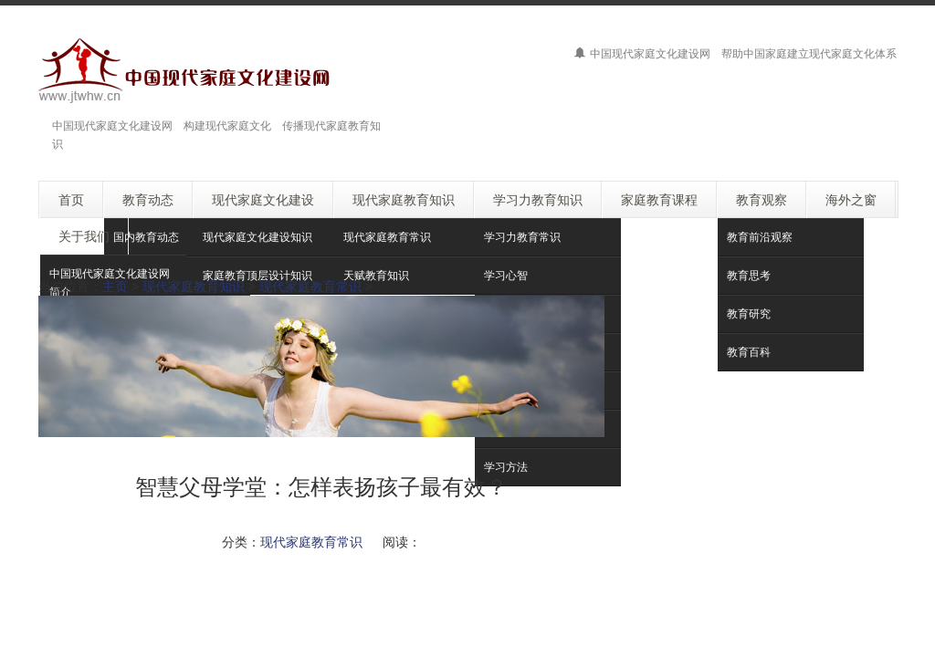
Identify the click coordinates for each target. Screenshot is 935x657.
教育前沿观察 (760, 237)
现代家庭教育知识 (193, 286)
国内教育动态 (146, 237)
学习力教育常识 (522, 237)
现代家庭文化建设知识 (257, 237)
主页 (115, 286)
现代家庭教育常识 (387, 237)
